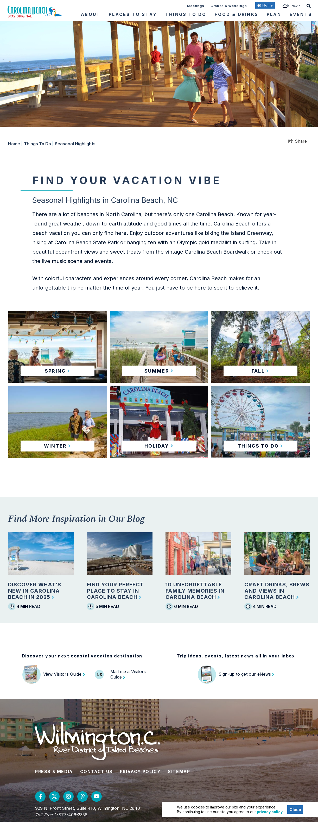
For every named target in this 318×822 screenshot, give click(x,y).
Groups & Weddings (229, 6)
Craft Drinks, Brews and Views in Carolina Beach (276, 590)
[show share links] (297, 141)
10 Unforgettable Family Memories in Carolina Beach (195, 590)
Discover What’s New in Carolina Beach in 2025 (34, 590)
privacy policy (270, 812)
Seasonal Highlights (75, 143)
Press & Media (54, 771)
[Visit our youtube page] (96, 796)
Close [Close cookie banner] (295, 809)
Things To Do (185, 14)
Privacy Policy (140, 771)
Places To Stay (133, 14)
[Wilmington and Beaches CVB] (35, 11)
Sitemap (179, 771)
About (90, 14)
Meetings (195, 6)
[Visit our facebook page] (40, 796)
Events (301, 14)
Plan (274, 14)
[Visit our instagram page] (68, 796)
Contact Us (96, 771)
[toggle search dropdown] (308, 5)
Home (15, 143)
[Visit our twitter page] (54, 796)
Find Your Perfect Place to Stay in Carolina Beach (115, 590)
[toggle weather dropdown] (293, 5)
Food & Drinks (236, 14)
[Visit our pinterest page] (82, 796)
